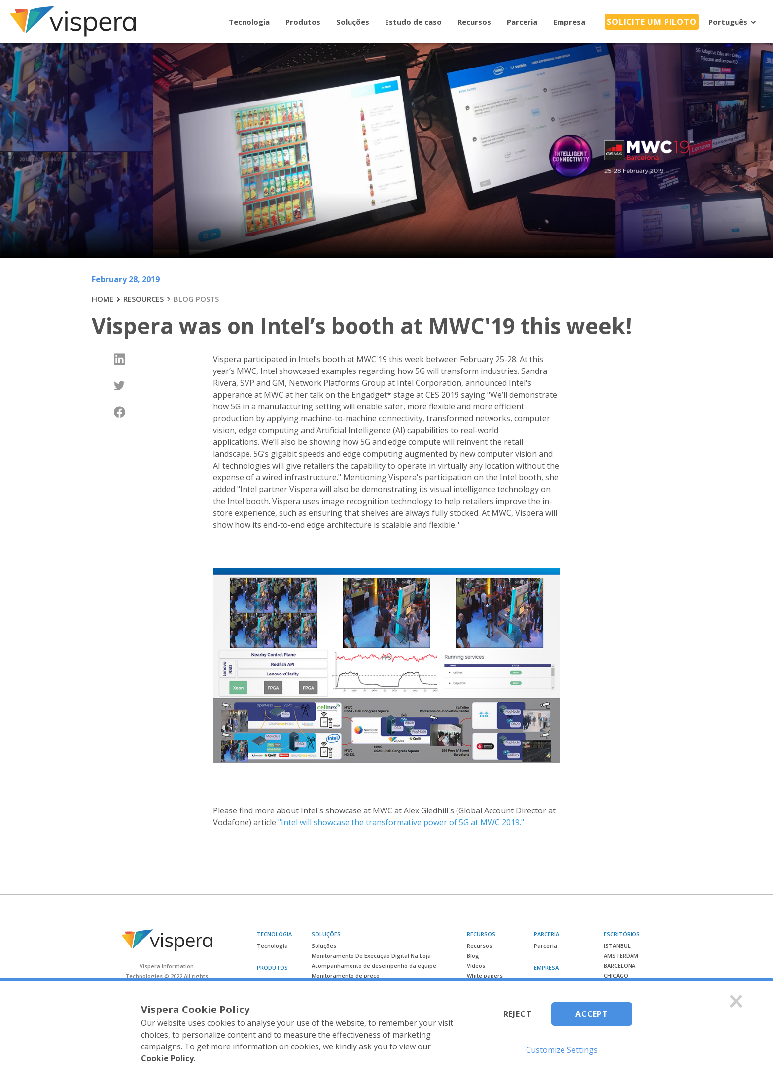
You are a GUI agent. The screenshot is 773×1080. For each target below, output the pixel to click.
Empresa (569, 21)
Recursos (474, 22)
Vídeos (476, 965)
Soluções (352, 22)
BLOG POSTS (196, 299)
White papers (485, 975)
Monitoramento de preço (346, 975)
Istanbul (617, 945)
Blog (473, 955)
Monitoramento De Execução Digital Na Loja (371, 955)
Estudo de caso (413, 21)
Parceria (522, 21)
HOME (102, 299)
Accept (591, 1014)
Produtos (302, 21)
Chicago (616, 975)
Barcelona (619, 965)
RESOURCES (143, 299)
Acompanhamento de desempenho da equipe (374, 965)
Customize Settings (561, 1050)
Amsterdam (621, 955)
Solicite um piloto (651, 21)
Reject (517, 1014)
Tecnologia (249, 21)
